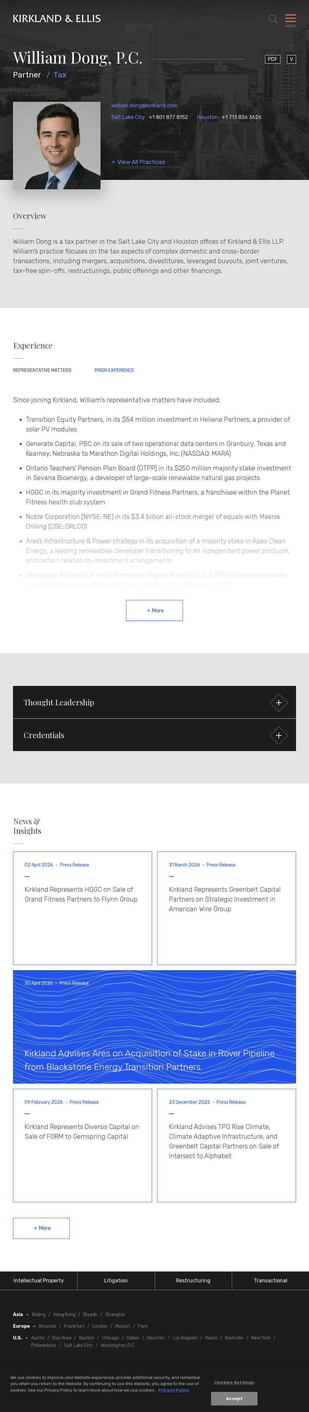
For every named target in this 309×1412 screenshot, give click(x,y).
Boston (86, 1338)
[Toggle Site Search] (273, 19)
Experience (33, 345)
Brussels (47, 1326)
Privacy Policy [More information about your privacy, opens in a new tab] (173, 1391)
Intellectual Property (39, 1280)
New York (260, 1338)
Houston (207, 117)
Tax (59, 74)
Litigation (116, 1280)
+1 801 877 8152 (168, 117)
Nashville (234, 1338)
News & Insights (27, 826)
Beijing (39, 1314)
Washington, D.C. (118, 1345)
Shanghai (115, 1314)
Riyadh (90, 1314)
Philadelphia (43, 1345)
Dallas (133, 1338)
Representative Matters (42, 370)
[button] (154, 702)
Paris (143, 1326)
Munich (122, 1326)
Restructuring (193, 1280)
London (100, 1326)
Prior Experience (114, 370)
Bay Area (62, 1338)
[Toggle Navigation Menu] (290, 19)
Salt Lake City (128, 117)
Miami (211, 1338)
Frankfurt (74, 1326)
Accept (234, 1400)
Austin (38, 1338)
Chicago (110, 1338)
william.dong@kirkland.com (144, 105)
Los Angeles (185, 1338)
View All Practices (141, 162)
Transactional (270, 1280)
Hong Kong (64, 1314)
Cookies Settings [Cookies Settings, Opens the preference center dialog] (234, 1383)
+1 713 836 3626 (242, 117)
